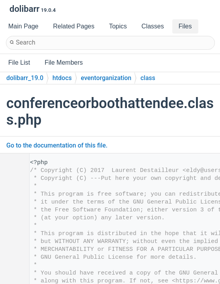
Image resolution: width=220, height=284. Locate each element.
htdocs (62, 78)
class (147, 78)
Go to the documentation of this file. (57, 145)
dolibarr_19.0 (24, 78)
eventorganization (106, 78)
